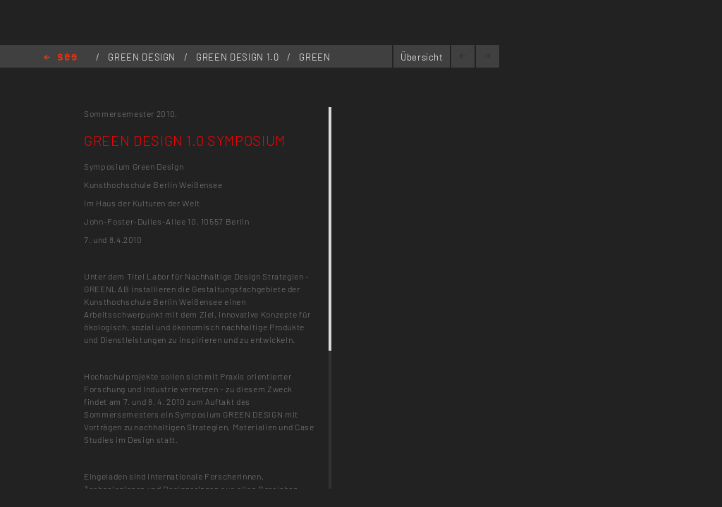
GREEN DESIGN (143, 57)
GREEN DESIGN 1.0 (238, 57)
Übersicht (421, 57)
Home (60, 58)
